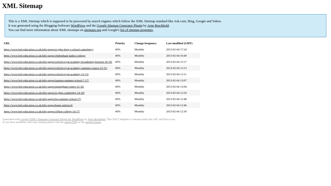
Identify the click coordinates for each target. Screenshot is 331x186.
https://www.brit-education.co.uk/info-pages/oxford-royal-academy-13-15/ (46, 74)
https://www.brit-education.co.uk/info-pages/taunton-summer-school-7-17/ (46, 80)
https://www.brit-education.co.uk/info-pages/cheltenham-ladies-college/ (45, 55)
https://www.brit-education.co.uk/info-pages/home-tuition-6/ (38, 105)
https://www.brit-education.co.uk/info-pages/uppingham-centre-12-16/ (44, 86)
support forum (93, 122)
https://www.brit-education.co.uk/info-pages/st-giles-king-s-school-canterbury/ (49, 49)
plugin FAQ (70, 122)
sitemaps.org (92, 30)
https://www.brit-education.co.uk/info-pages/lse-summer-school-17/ (42, 98)
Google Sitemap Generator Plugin (119, 25)
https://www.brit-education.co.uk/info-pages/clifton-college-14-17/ (42, 111)
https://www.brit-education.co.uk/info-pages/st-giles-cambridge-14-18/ (44, 92)
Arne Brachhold (158, 25)
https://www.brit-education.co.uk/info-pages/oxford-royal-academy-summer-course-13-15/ (55, 67)
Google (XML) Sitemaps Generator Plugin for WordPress (52, 119)
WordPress (78, 25)
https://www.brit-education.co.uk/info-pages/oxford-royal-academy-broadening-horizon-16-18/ (58, 61)
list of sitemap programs (136, 30)
